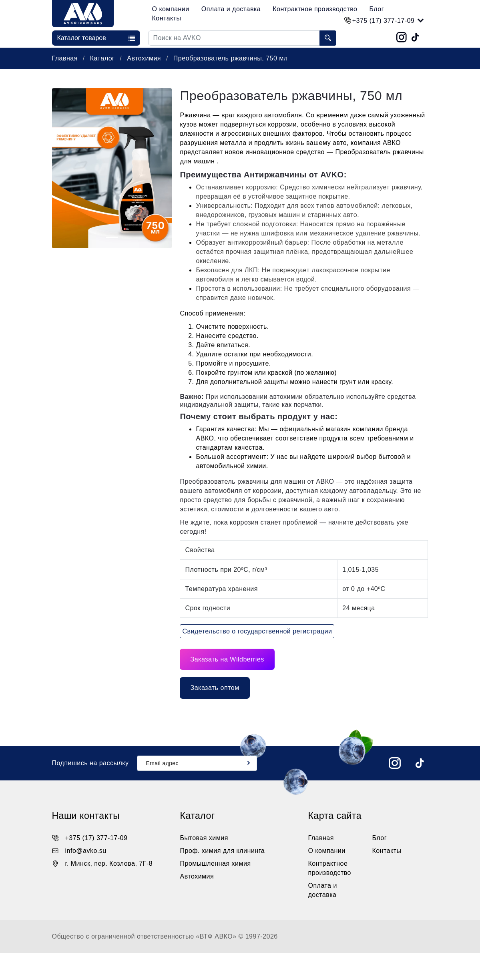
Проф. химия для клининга (222, 850)
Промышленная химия (215, 863)
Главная (66, 58)
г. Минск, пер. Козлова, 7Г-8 (109, 863)
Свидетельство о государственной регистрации (257, 631)
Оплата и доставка (231, 9)
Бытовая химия (204, 837)
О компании (170, 9)
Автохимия (145, 58)
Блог (376, 9)
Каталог (103, 58)
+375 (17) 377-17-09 (96, 837)
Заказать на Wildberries (227, 659)
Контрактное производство (315, 9)
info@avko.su (85, 850)
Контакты (166, 18)
